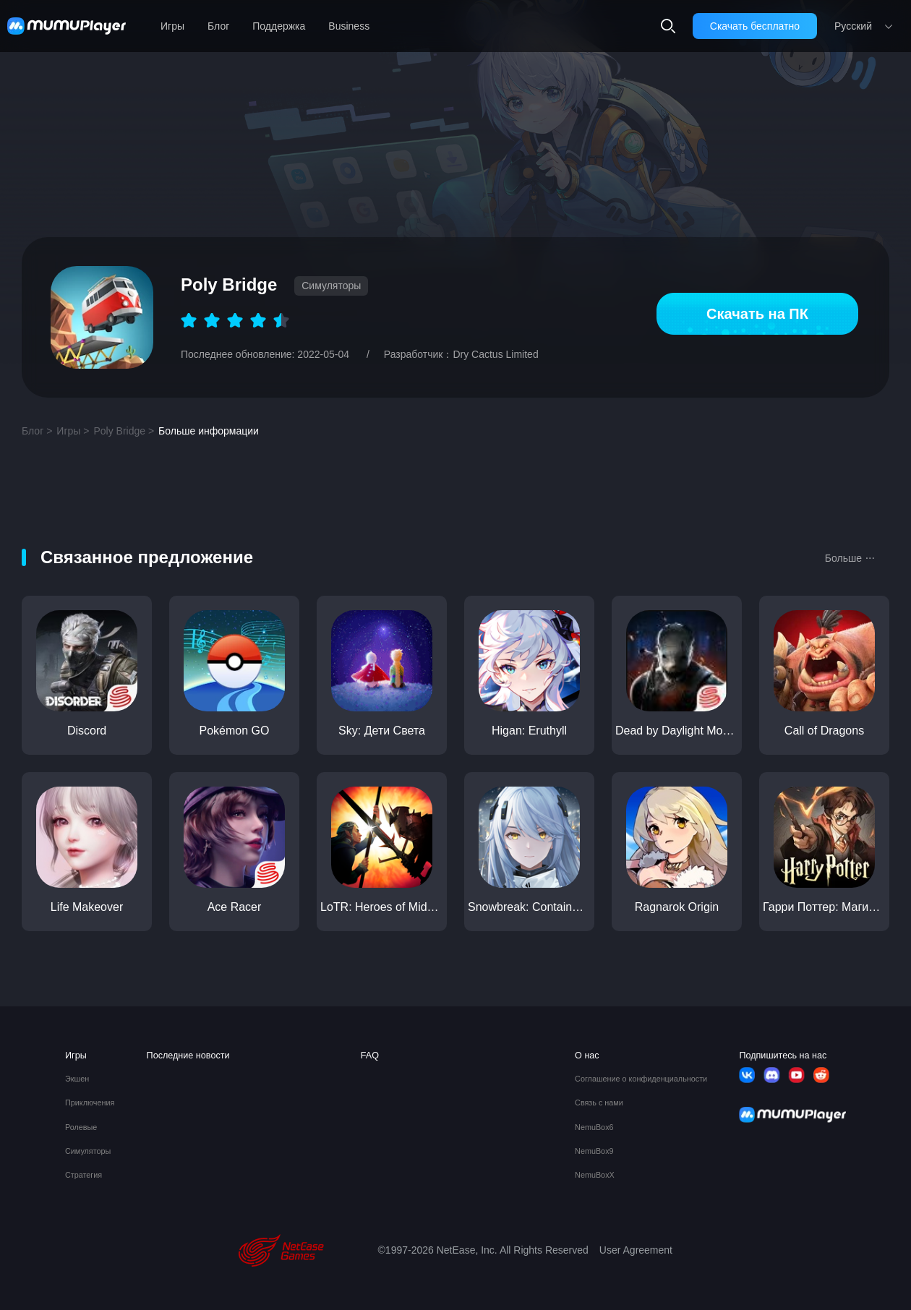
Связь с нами (599, 1103)
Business (348, 26)
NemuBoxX (595, 1175)
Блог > (37, 431)
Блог (218, 26)
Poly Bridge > (123, 431)
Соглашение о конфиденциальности (641, 1079)
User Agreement (635, 1250)
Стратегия (83, 1175)
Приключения (89, 1103)
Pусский (853, 26)
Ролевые (81, 1127)
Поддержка (278, 26)
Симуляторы (88, 1151)
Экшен (77, 1079)
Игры (172, 26)
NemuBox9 (594, 1151)
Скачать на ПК (757, 314)
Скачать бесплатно (755, 26)
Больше (850, 557)
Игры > (72, 431)
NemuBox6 (594, 1127)
